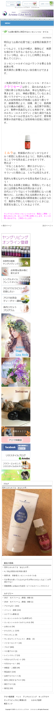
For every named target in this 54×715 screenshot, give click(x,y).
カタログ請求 (36, 700)
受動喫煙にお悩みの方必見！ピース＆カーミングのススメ (26, 586)
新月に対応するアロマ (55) (14, 680)
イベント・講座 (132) (12, 610)
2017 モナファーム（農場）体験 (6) (18, 598)
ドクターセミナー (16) (13, 643)
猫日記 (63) (8, 688)
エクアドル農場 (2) (11, 614)
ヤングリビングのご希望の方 (15, 700)
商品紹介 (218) (10, 672)
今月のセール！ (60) (12, 664)
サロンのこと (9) (10, 635)
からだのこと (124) (11, 631)
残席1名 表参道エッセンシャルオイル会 (20, 575)
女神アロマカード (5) (12, 676)
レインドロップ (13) (12, 655)
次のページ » (47, 226)
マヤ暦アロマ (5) (10, 651)
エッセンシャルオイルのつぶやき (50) (19, 622)
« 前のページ (6, 226)
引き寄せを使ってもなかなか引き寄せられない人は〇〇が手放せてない (27, 581)
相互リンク (8, 704)
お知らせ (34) (9, 626)
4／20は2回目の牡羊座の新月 (15, 571)
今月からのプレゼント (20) (14, 659)
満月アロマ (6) (9, 684)
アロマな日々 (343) (11, 606)
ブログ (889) (9, 647)
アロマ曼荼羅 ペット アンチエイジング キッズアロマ (26, 697)
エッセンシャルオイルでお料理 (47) (18, 618)
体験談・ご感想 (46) (12, 668)
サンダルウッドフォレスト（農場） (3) (19, 639)
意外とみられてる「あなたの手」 (15, 488)
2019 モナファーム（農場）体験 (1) (18, 602)
